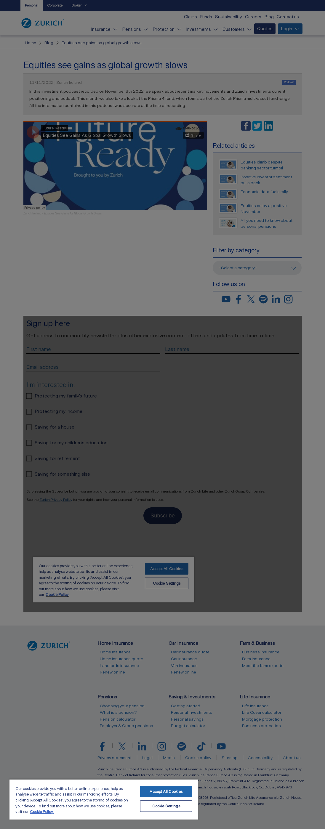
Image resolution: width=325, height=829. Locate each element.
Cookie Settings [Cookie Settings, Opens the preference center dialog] (166, 806)
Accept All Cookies (166, 791)
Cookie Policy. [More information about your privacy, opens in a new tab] (42, 811)
